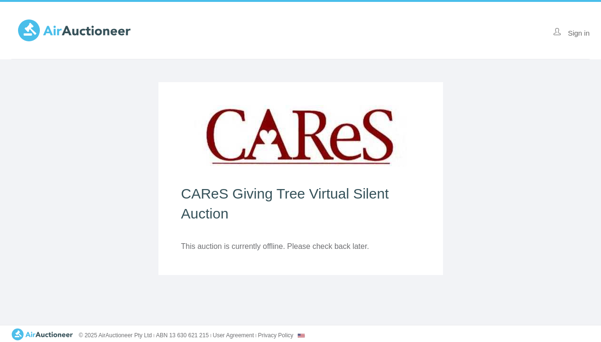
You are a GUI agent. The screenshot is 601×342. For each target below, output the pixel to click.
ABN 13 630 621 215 (182, 335)
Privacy (276, 335)
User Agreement (233, 335)
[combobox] (301, 335)
